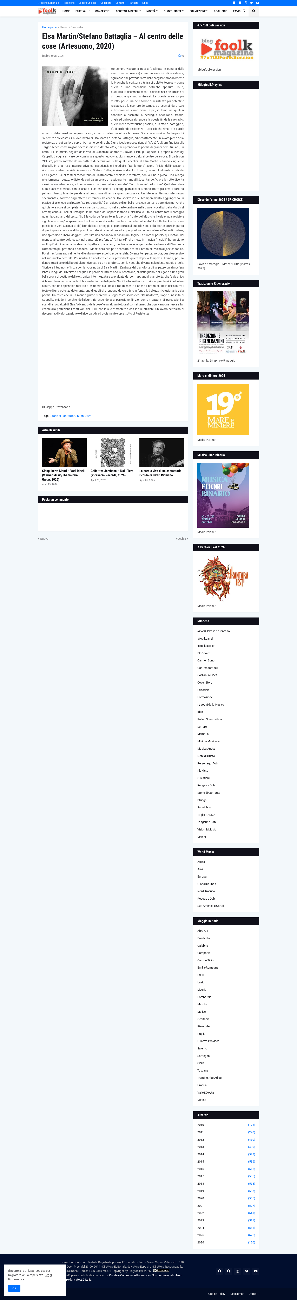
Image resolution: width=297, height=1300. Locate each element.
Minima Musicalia (208, 741)
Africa (201, 862)
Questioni (203, 778)
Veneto (201, 1099)
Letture (202, 726)
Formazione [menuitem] (198, 11)
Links (145, 2)
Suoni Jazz (84, 415)
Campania (204, 953)
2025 (226, 1235)
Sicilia (201, 1063)
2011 (226, 1132)
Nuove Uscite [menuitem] (173, 11)
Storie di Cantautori (72, 27)
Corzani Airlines (207, 675)
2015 (226, 1162)
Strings (201, 800)
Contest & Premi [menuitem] (127, 11)
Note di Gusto (206, 756)
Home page (49, 27)
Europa (202, 876)
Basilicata (203, 938)
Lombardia (204, 997)
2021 (226, 1206)
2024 (226, 1228)
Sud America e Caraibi (211, 905)
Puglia (201, 1033)
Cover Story (204, 682)
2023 (226, 1220)
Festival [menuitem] (81, 11)
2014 (226, 1154)
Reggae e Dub (206, 785)
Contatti (120, 2)
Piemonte (203, 1026)
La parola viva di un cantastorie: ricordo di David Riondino (160, 473)
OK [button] (14, 1288)
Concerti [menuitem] (101, 11)
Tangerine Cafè (207, 822)
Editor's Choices (87, 2)
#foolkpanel (205, 638)
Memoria (203, 734)
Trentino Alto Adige (209, 1077)
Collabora (105, 2)
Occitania (203, 1019)
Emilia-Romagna (207, 967)
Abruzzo (202, 930)
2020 (226, 1198)
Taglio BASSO (206, 814)
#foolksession (206, 645)
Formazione (205, 697)
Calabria (202, 945)
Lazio (200, 982)
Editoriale (203, 690)
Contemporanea (207, 668)
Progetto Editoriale (48, 2)
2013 (226, 1147)
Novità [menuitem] (151, 11)
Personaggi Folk (207, 763)
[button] (244, 11)
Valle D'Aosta (205, 1092)
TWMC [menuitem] (236, 11)
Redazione (68, 2)
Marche (202, 1004)
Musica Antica (206, 748)
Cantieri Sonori (206, 660)
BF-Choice (203, 653)
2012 (226, 1140)
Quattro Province (208, 1041)
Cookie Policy (216, 1293)
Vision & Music (206, 829)
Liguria (201, 989)
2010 (226, 1125)
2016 (226, 1169)
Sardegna (203, 1056)
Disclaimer (237, 1293)
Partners (133, 2)
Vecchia (181, 538)
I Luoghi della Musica (210, 704)
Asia (200, 869)
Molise (201, 1011)
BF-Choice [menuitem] (220, 11)
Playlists (202, 770)
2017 (226, 1176)
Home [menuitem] (66, 11)
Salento (202, 1048)
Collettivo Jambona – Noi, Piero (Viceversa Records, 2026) (112, 473)
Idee (200, 711)
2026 (226, 1243)
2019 (226, 1191)
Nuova (44, 538)
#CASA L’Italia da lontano (213, 631)
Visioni (201, 837)
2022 (226, 1213)
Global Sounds (206, 884)
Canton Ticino (206, 960)
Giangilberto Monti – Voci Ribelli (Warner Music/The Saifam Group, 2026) (63, 475)
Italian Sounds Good (210, 719)
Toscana (202, 1070)
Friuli (200, 975)
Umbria (202, 1085)
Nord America (206, 891)
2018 (226, 1184)
